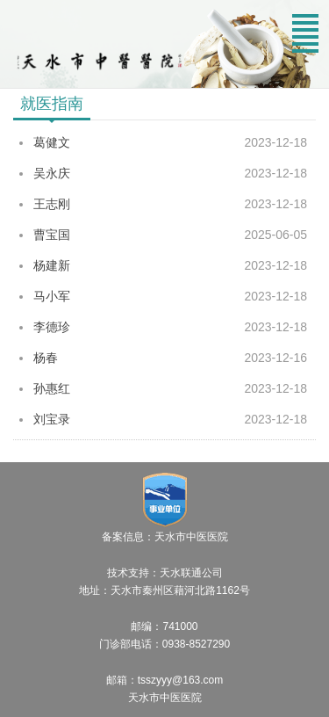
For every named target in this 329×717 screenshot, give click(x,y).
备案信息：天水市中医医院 (165, 537)
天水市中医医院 (165, 698)
